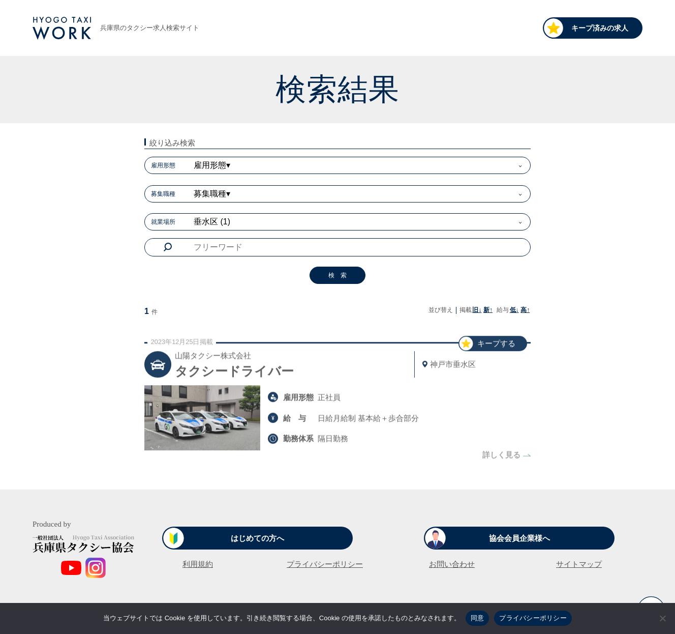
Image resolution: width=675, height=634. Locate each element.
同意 (477, 618)
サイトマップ (579, 564)
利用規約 (197, 564)
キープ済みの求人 (599, 28)
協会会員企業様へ (519, 538)
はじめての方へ (257, 538)
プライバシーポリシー (325, 564)
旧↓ (476, 309)
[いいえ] (662, 618)
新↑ (488, 309)
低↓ (514, 309)
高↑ (525, 309)
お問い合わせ (452, 564)
